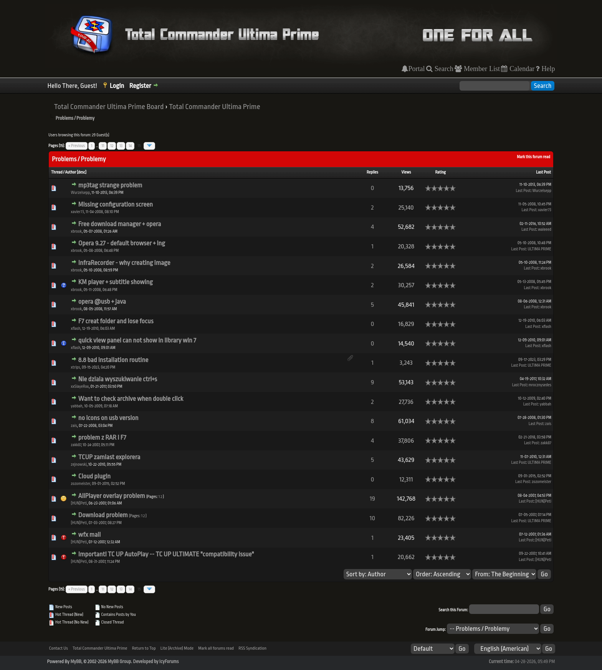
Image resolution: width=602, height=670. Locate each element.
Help (547, 68)
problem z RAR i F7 (102, 437)
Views (406, 172)
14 (130, 146)
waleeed (544, 229)
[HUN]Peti (79, 503)
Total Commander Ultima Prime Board (109, 107)
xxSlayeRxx (80, 386)
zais (74, 426)
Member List (481, 68)
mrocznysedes (540, 385)
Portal (416, 68)
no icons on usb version (108, 418)
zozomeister (80, 483)
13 (120, 146)
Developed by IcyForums (156, 661)
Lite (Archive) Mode (177, 648)
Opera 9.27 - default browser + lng (121, 243)
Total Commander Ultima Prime (214, 107)
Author (70, 172)
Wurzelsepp (80, 192)
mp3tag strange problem (110, 185)
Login (117, 85)
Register (140, 85)
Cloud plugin (94, 476)
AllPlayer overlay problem (111, 496)
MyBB (75, 661)
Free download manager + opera (119, 224)
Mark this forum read (533, 157)
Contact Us (58, 648)
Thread (57, 172)
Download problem (103, 515)
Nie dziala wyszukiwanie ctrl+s (117, 379)
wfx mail (89, 534)
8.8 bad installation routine (113, 360)
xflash (76, 328)
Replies (372, 172)
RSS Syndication (252, 648)
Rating (440, 172)
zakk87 (76, 445)
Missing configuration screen (115, 204)
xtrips (75, 367)
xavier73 (77, 212)
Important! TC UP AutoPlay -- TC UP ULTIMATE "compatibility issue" (166, 554)
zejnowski (79, 464)
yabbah (77, 406)
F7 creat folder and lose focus (116, 321)
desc (81, 172)
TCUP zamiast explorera (109, 457)
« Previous (76, 146)
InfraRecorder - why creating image (124, 262)
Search (443, 68)
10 (372, 518)
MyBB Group (119, 661)
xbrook (76, 231)
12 (111, 146)
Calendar (521, 68)
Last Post (543, 172)
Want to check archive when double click (130, 398)
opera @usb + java (102, 301)
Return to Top (144, 648)
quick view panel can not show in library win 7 (137, 340)
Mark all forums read (216, 648)
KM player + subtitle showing (115, 282)
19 (372, 498)
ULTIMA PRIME (539, 249)
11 (102, 146)
